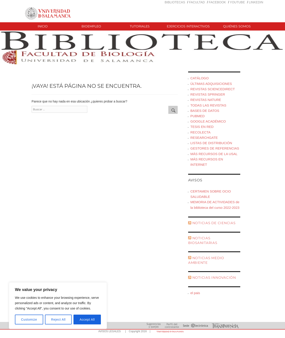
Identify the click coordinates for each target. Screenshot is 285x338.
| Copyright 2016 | (137, 331)
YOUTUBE (237, 2)
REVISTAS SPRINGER (207, 94)
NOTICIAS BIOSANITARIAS (202, 240)
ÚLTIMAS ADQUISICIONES (211, 84)
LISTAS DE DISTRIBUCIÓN (211, 143)
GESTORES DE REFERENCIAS (214, 148)
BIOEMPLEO (91, 26)
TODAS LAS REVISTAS (208, 105)
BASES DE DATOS (204, 111)
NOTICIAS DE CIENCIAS (214, 223)
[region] (58, 305)
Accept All (87, 319)
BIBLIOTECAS (175, 2)
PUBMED (197, 116)
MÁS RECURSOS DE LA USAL (214, 154)
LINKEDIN (256, 2)
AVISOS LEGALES (109, 331)
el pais (195, 293)
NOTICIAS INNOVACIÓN (214, 277)
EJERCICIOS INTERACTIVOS (188, 26)
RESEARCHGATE (204, 137)
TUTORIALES (140, 26)
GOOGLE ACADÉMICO (208, 121)
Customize (29, 319)
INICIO (43, 26)
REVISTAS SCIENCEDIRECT (212, 89)
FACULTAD (197, 2)
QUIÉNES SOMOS (237, 26)
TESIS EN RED (202, 127)
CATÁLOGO (199, 78)
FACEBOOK (217, 2)
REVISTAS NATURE (205, 100)
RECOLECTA (200, 132)
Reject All (58, 319)
